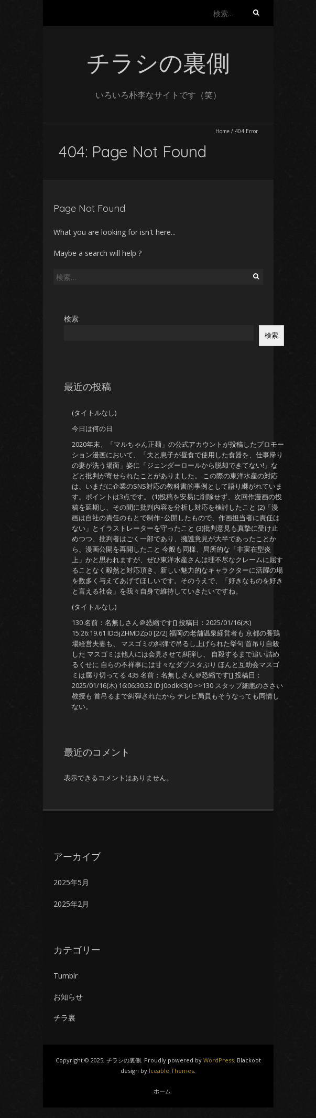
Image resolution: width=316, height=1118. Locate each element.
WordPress (218, 1060)
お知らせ (68, 997)
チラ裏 (64, 1018)
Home (222, 131)
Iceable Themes (171, 1070)
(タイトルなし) (94, 412)
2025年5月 (71, 882)
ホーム (162, 1091)
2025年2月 (71, 904)
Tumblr (65, 976)
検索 (71, 319)
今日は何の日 (92, 428)
